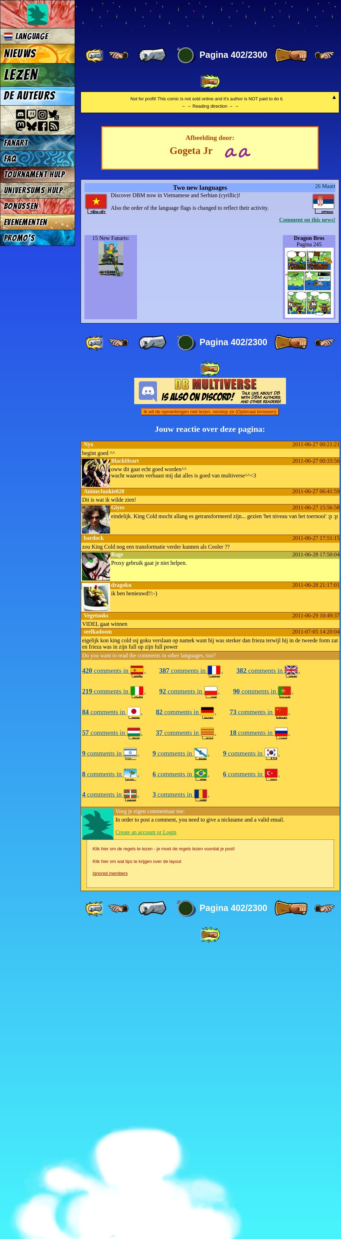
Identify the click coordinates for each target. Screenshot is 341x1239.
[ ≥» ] (324, 55)
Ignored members (110, 1167)
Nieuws (20, 54)
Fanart (16, 143)
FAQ (10, 158)
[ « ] (152, 55)
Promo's (19, 238)
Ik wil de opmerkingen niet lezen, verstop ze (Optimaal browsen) (210, 705)
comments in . (114, 964)
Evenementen (25, 222)
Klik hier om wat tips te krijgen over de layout (137, 1155)
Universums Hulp (33, 190)
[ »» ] (209, 82)
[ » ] (291, 55)
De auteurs (29, 96)
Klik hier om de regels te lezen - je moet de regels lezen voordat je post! (164, 1142)
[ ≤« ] (118, 55)
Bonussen (21, 206)
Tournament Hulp (34, 174)
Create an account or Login (145, 1126)
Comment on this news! (307, 513)
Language (26, 36)
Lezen (21, 75)
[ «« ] (95, 55)
